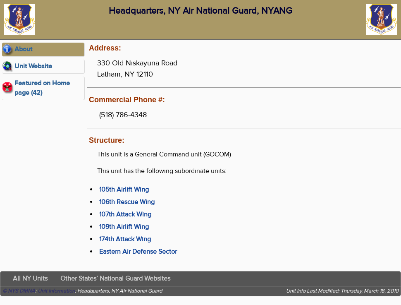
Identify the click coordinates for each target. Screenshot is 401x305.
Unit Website (33, 66)
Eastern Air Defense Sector (138, 251)
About (23, 49)
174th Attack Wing (125, 239)
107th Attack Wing (125, 214)
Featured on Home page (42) (42, 88)
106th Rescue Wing (127, 202)
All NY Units (30, 278)
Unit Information (56, 291)
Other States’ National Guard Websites (115, 278)
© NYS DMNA (18, 291)
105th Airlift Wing (124, 189)
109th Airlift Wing (124, 227)
